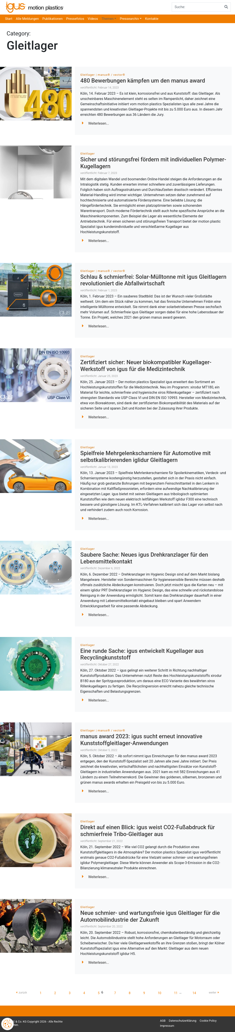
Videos (93, 19)
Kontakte (151, 19)
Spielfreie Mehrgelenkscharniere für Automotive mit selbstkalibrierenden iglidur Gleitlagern (145, 456)
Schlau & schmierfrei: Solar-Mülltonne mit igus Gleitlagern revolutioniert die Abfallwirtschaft (153, 280)
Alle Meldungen (27, 19)
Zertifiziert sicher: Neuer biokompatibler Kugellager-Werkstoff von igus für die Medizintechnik (145, 365)
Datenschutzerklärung (182, 1020)
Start (8, 19)
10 (159, 993)
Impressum (167, 1025)
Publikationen (52, 19)
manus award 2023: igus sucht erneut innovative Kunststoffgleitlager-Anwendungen (141, 739)
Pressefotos (75, 19)
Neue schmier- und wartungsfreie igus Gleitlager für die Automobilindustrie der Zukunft (150, 916)
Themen (107, 19)
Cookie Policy (208, 1020)
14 (194, 993)
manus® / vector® (111, 74)
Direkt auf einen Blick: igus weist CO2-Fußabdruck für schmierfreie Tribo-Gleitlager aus (147, 830)
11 (175, 993)
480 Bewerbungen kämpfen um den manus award (142, 80)
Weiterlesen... (95, 123)
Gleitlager (87, 74)
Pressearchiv (129, 19)
